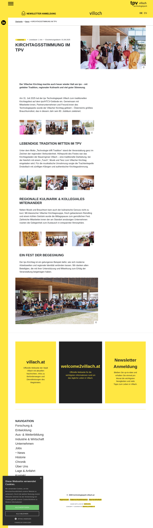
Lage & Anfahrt (25, 471)
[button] (22, 518)
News (27, 21)
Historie (20, 457)
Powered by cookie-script (23, 522)
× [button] (41, 478)
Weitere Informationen (13, 502)
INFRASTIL (87, 504)
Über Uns (21, 466)
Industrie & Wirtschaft (29, 439)
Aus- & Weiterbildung (29, 434)
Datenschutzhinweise (79, 500)
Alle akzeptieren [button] (22, 507)
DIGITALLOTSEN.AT (89, 506)
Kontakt (20, 475)
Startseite (19, 21)
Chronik (20, 461)
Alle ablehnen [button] (22, 514)
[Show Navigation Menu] (7, 4)
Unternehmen (24, 443)
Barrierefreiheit (95, 500)
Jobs (18, 448)
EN (145, 13)
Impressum (64, 500)
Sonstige (20, 40)
